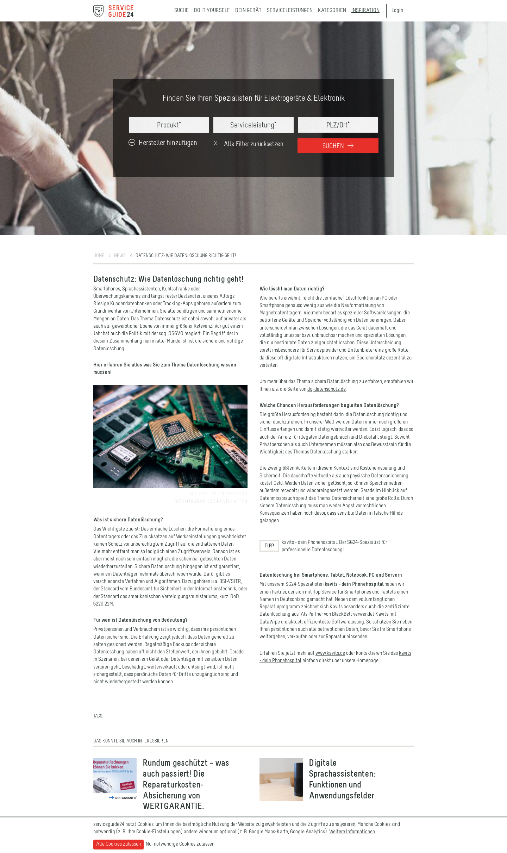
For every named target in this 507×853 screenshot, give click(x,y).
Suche (181, 10)
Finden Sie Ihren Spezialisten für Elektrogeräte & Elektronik (254, 98)
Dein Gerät (248, 10)
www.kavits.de (330, 653)
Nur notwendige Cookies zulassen (180, 844)
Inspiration (365, 10)
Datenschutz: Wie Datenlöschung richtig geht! (186, 255)
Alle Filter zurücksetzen (247, 144)
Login (397, 10)
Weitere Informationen (352, 832)
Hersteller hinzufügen (163, 143)
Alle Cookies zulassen (118, 844)
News (120, 255)
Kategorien (332, 10)
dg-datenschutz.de (326, 389)
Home (98, 255)
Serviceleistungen (290, 10)
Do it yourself (212, 10)
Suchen (338, 146)
